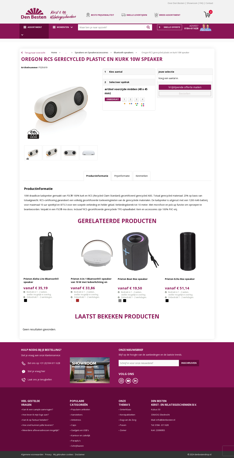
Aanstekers (77, 414)
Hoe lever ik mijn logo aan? (35, 414)
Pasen (123, 425)
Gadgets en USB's (80, 430)
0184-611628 (191, 28)
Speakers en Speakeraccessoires (91, 52)
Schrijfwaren (77, 445)
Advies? (193, 25)
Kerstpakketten (127, 414)
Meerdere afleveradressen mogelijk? (40, 430)
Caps (73, 425)
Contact (209, 3)
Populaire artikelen (80, 409)
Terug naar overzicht (35, 52)
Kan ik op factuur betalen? (35, 419)
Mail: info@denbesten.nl (163, 419)
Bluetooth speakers (123, 52)
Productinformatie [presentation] (97, 175)
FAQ (201, 3)
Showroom (192, 3)
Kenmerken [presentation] (142, 175)
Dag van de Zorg (128, 419)
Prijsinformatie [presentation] (122, 175)
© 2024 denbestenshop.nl (199, 454)
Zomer (123, 430)
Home (54, 52)
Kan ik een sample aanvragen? (37, 409)
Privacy (48, 454)
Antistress (76, 419)
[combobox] (112, 27)
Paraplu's (76, 440)
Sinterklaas (125, 409)
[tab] (97, 176)
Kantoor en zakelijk (80, 435)
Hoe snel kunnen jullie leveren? (37, 425)
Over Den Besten (176, 3)
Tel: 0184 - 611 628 (160, 425)
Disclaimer (80, 454)
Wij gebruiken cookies (63, 454)
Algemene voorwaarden (32, 454)
